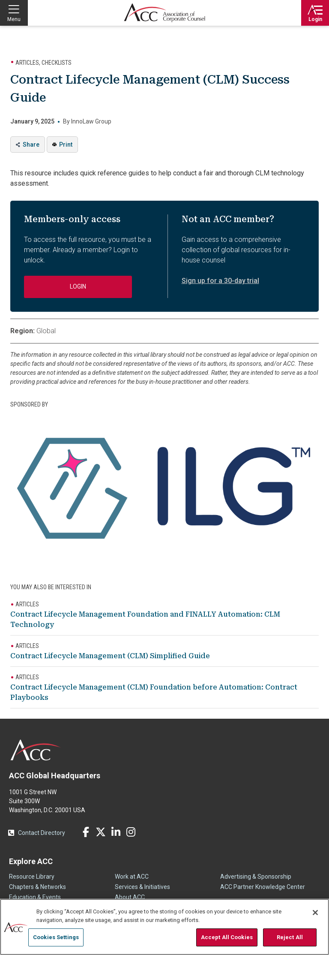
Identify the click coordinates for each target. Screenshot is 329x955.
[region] (164, 927)
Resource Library (31, 876)
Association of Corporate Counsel (164, 13)
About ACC (130, 897)
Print (65, 144)
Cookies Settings (56, 937)
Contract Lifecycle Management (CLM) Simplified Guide (110, 656)
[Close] (315, 912)
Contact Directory (41, 832)
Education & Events (35, 897)
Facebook (86, 832)
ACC (36, 750)
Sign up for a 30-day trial (220, 281)
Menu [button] (14, 19)
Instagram (131, 832)
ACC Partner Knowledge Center (262, 886)
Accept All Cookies (227, 937)
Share (31, 144)
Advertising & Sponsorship (255, 876)
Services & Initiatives (142, 886)
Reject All (290, 937)
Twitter (101, 832)
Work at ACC (132, 876)
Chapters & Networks (37, 886)
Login (315, 19)
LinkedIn (116, 832)
